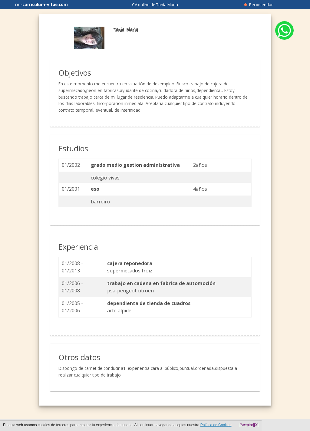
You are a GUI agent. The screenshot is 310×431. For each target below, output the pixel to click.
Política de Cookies (216, 425)
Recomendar (258, 4)
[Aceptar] (246, 425)
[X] (256, 425)
